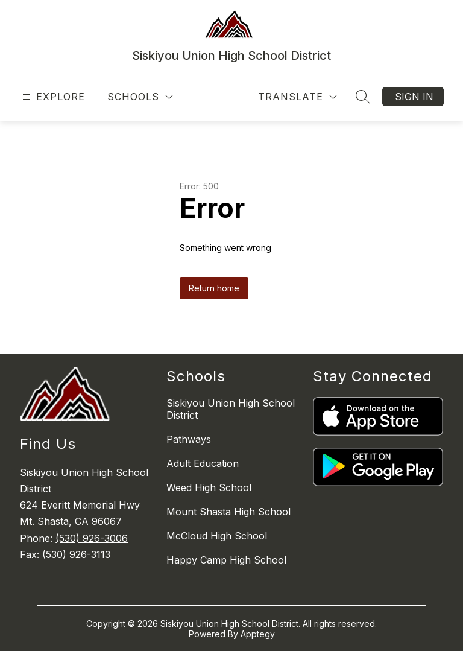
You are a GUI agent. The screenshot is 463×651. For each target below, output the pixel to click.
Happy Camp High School (226, 560)
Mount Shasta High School (228, 512)
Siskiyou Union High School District (230, 409)
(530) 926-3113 (76, 554)
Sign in (414, 97)
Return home (214, 288)
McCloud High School (216, 536)
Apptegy (258, 634)
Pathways (188, 439)
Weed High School (208, 487)
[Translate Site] (297, 96)
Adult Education (202, 463)
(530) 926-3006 (91, 538)
